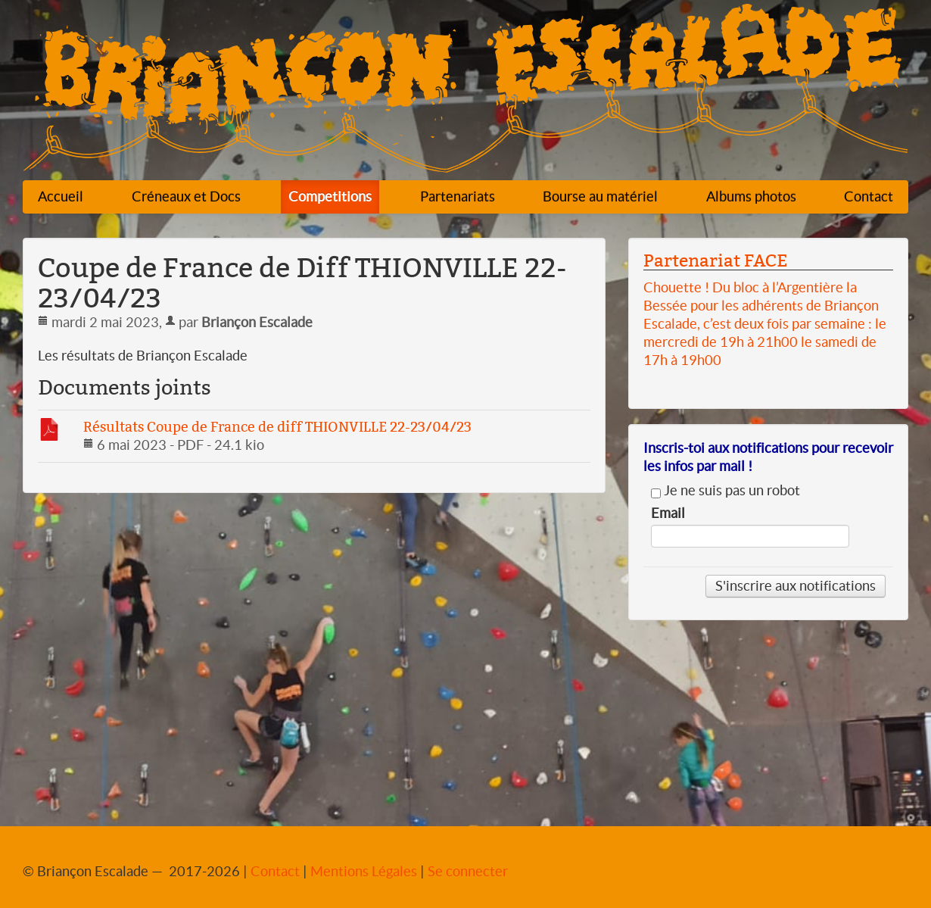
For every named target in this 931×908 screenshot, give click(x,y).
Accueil (60, 196)
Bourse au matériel (600, 196)
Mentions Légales (363, 871)
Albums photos (751, 196)
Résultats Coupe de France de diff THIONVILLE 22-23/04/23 (277, 426)
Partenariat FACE (715, 260)
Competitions (330, 196)
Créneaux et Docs (186, 196)
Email (668, 513)
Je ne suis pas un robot (725, 490)
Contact (868, 196)
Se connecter (468, 871)
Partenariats (457, 196)
